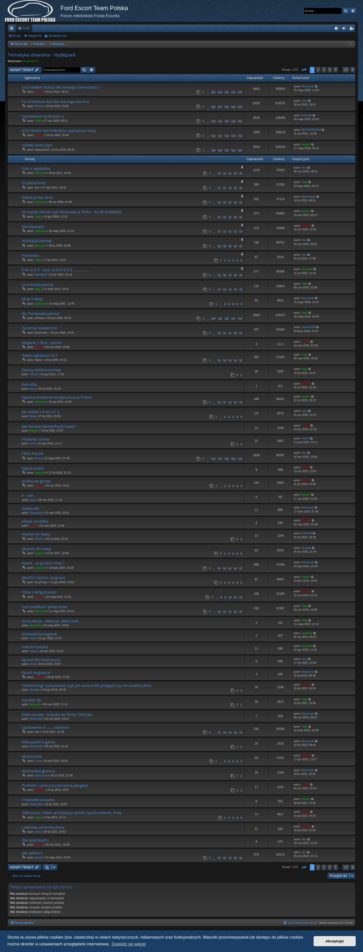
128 (240, 136)
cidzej (39, 91)
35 (219, 275)
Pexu (38, 458)
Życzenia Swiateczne (39, 327)
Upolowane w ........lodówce (45, 727)
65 (230, 568)
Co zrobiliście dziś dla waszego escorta (55, 101)
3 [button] (324, 69)
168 (233, 121)
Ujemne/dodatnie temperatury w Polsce (57, 397)
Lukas (39, 135)
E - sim (27, 495)
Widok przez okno (37, 197)
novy (304, 100)
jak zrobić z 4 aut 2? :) (40, 411)
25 (240, 188)
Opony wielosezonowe (41, 369)
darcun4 (40, 230)
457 (240, 92)
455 (227, 92)
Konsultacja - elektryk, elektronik (50, 620)
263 (213, 150)
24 (235, 188)
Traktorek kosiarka (38, 799)
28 (235, 333)
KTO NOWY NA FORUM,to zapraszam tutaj (59, 130)
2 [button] (318, 69)
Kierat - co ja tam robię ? (43, 562)
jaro (303, 852)
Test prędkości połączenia (44, 606)
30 (240, 402)
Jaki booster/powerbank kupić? (49, 426)
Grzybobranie (34, 182)
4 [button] (330, 69)
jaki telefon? (32, 852)
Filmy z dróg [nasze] (39, 591)
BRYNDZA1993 (311, 129)
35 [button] (346, 69)
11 (219, 231)
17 (240, 733)
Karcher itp (31, 699)
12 (224, 231)
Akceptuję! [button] (334, 941)
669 (233, 107)
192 (240, 318)
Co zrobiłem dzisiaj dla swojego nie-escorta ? (61, 87)
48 (219, 246)
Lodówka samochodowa (43, 827)
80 (224, 173)
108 (227, 459)
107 (220, 459)
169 (240, 121)
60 (224, 202)
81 (230, 173)
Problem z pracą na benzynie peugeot (55, 785)
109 (233, 459)
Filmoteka (30, 255)
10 (230, 597)
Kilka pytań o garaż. (39, 741)
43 (230, 217)
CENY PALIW (32, 453)
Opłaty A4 (30, 508)
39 (240, 275)
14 (235, 231)
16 (235, 733)
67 (240, 568)
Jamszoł (40, 172)
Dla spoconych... (36, 839)
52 (240, 246)
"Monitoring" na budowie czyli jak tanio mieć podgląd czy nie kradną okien (87, 685)
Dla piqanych (33, 226)
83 (240, 173)
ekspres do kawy (36, 548)
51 (235, 246)
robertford (41, 274)
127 (233, 136)
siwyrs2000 (308, 327)
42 (224, 217)
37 (230, 275)
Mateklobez (308, 196)
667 (220, 107)
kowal (38, 857)
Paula (33, 650)
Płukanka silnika (36, 439)
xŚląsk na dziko (35, 521)
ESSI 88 (306, 115)
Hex (304, 167)
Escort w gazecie (36, 672)
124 (213, 136)
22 (224, 188)
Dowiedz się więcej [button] (129, 944)
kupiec (305, 144)
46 (240, 858)
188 (213, 318)
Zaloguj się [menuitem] (345, 29)
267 (240, 150)
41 (219, 217)
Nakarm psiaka (35, 646)
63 (240, 202)
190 (227, 318)
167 (227, 121)
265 (227, 150)
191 (233, 318)
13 (230, 231)
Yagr (38, 120)
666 (213, 107)
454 (220, 92)
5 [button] (336, 69)
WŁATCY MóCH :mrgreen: (44, 577)
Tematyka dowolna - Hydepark (42, 54)
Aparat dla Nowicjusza (41, 659)
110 (240, 459)
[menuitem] (336, 28)
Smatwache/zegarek (39, 633)
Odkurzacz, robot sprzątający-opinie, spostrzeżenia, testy (72, 812)
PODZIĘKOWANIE (37, 240)
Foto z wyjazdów (36, 168)
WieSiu (306, 225)
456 (233, 92)
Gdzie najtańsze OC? (39, 355)
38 (235, 275)
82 (235, 173)
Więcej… (12, 29)
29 (240, 333)
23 (230, 188)
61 (230, 202)
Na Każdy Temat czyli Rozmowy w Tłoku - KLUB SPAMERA (72, 211)
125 (220, 136)
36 (224, 275)
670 (240, 107)
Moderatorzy (31, 61)
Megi (32, 416)
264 (220, 150)
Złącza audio (33, 468)
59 (219, 202)
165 (213, 121)
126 (227, 136)
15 (240, 231)
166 (220, 121)
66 (235, 568)
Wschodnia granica (38, 770)
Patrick (39, 105)
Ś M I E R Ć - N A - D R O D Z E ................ (55, 269)
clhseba (306, 547)
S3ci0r (33, 374)
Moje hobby (32, 298)
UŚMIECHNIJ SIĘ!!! (37, 145)
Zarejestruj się (57, 35)
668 (227, 107)
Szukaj (16, 35)
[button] (304, 70)
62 (235, 202)
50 (230, 246)
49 (224, 246)
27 (230, 333)
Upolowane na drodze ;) (43, 116)
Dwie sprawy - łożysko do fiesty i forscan (57, 714)
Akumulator (32, 756)
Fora (26, 28)
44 (235, 217)
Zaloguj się (34, 35)
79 (219, 173)
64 (224, 568)
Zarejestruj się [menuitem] (352, 29)
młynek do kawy (36, 533)
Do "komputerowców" (41, 313)
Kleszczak (307, 86)
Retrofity (29, 384)
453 (213, 92)
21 (219, 188)
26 (224, 333)
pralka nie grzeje (36, 480)
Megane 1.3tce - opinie (42, 342)
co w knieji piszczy (37, 284)
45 (240, 217)
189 (220, 318)
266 (233, 150)
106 (213, 459)
